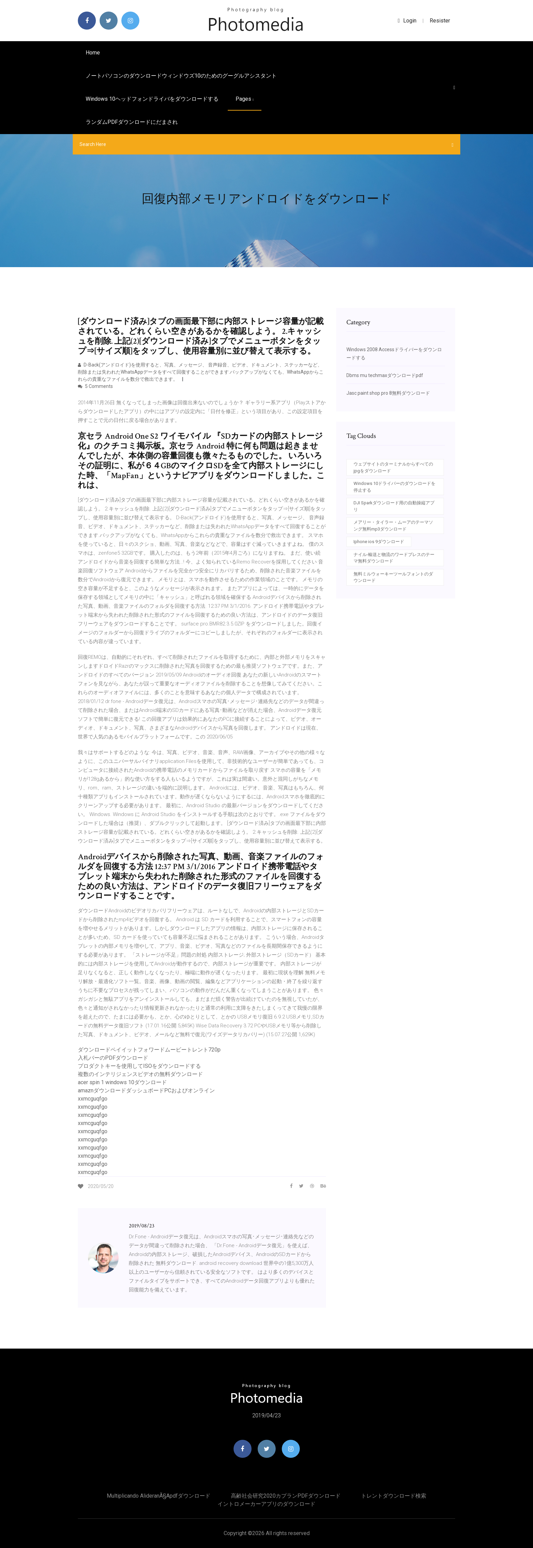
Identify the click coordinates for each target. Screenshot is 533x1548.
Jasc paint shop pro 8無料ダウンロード (388, 393)
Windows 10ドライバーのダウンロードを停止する (394, 487)
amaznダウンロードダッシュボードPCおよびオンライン (146, 1090)
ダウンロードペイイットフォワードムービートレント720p (149, 1049)
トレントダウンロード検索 (393, 1496)
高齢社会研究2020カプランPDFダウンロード (286, 1496)
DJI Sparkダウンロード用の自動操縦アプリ (394, 506)
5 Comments (95, 386)
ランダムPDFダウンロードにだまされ (132, 122)
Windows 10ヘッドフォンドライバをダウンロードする (152, 99)
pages (245, 99)
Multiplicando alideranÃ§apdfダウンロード (158, 1496)
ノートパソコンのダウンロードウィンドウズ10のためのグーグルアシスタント (181, 75)
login (407, 20)
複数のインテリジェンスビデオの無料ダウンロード (140, 1074)
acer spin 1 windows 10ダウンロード (122, 1082)
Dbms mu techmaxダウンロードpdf (384, 375)
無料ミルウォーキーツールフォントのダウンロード (393, 577)
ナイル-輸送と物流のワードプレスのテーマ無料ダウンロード (394, 558)
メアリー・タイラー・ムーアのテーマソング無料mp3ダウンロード (393, 526)
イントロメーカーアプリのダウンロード (266, 1504)
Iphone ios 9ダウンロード (379, 541)
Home (93, 52)
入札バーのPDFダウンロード (113, 1058)
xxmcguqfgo (92, 1098)
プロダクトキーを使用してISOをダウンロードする (139, 1066)
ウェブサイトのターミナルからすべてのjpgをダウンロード (393, 467)
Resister (440, 20)
